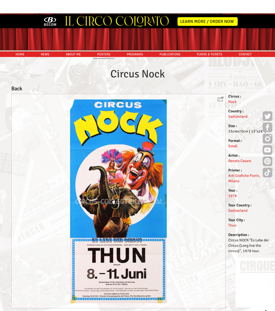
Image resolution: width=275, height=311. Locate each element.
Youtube (267, 136)
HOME (20, 40)
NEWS (45, 40)
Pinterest (267, 147)
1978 (232, 181)
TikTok (267, 158)
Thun (232, 210)
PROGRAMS (135, 40)
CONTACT (245, 40)
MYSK (256, 304)
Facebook (267, 113)
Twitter (267, 102)
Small (232, 131)
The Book (154, 306)
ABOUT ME (73, 40)
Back (16, 73)
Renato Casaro (239, 146)
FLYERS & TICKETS (209, 40)
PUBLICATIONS (170, 40)
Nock (232, 87)
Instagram (267, 124)
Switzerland (237, 101)
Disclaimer (122, 306)
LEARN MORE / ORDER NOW (207, 6)
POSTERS (103, 40)
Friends (139, 306)
